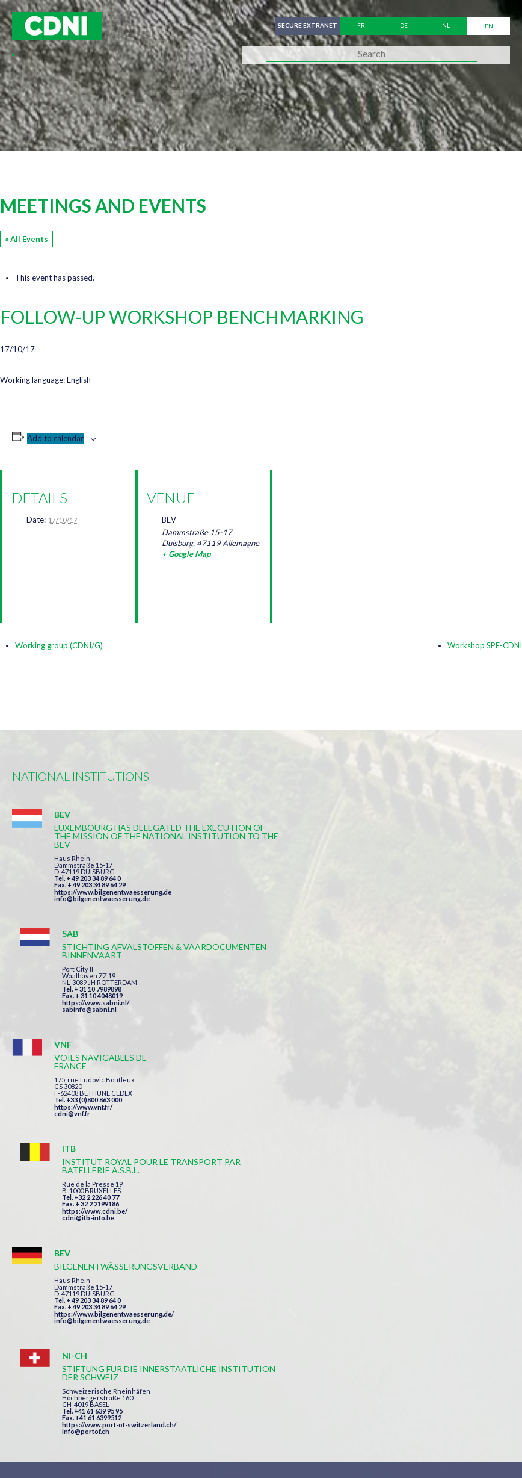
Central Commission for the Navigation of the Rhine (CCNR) (152, 1402)
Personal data (400, 1402)
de (404, 25)
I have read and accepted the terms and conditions (335, 1210)
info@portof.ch (339, 1119)
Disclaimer (329, 1402)
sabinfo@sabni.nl (342, 890)
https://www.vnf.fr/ (83, 999)
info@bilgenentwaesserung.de (102, 898)
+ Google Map (186, 554)
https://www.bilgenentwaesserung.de (112, 892)
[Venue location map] (344, 533)
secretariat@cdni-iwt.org (326, 1345)
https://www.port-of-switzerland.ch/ (372, 1112)
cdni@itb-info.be (341, 1006)
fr (361, 25)
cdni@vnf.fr (72, 1006)
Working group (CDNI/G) (59, 645)
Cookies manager (53, 1424)
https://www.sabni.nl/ (348, 883)
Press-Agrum (100, 1446)
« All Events (26, 239)
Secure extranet (306, 25)
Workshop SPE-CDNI (484, 645)
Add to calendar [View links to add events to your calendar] (55, 438)
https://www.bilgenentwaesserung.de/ (114, 1104)
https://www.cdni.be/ (348, 999)
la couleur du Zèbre (198, 1446)
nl (446, 25)
